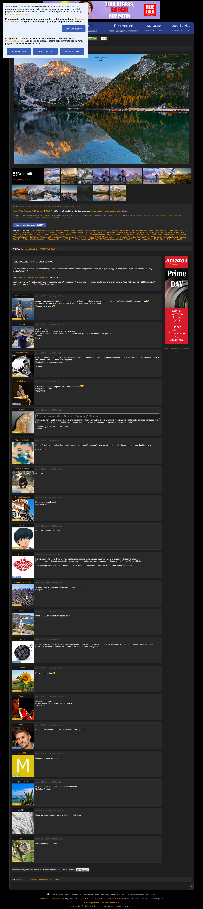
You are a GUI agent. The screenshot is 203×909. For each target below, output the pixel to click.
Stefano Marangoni (139, 239)
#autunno (17, 217)
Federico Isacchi (168, 232)
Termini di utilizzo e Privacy (89, 899)
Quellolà (181, 237)
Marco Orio (67, 237)
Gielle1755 (22, 554)
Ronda (71, 239)
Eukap (136, 232)
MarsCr (98, 237)
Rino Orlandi (18, 239)
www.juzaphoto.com (92, 903)
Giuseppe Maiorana (120, 235)
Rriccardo (79, 239)
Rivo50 (36, 239)
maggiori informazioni (16, 14)
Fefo (178, 232)
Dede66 (72, 232)
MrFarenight (122, 237)
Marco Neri (57, 237)
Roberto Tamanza (47, 239)
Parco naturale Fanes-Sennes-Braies (106, 211)
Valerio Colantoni (167, 239)
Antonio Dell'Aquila (120, 230)
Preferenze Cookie (14, 41)
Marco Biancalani (31, 237)
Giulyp (108, 235)
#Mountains (151, 215)
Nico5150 (132, 237)
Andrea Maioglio (104, 230)
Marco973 (77, 237)
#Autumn (51, 217)
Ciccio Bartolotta (26, 232)
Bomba (170, 230)
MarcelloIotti (18, 237)
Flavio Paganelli (50, 235)
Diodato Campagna (85, 232)
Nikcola (140, 237)
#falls (30, 217)
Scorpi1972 (89, 239)
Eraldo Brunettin (114, 232)
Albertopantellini (70, 230)
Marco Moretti (45, 237)
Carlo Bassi (178, 230)
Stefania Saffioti (123, 239)
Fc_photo (156, 232)
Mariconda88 (88, 237)
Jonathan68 (135, 235)
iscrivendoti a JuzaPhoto (33, 277)
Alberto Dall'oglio (55, 230)
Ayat (145, 230)
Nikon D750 (18, 211)
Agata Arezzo (41, 230)
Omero (160, 237)
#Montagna (140, 215)
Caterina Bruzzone (22, 582)
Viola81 (179, 239)
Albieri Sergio (83, 230)
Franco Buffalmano (66, 235)
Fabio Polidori (145, 232)
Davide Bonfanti (61, 232)
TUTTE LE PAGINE (29, 249)
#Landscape (171, 215)
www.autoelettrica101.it (110, 903)
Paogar (174, 237)
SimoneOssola (109, 239)
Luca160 (153, 235)
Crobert (37, 232)
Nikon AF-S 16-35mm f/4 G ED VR (38, 211)
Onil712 (167, 237)
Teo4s (150, 239)
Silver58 (98, 239)
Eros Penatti (127, 232)
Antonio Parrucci (136, 230)
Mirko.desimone (109, 237)
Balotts (151, 230)
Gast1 (86, 235)
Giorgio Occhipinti (97, 235)
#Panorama (161, 215)
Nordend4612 (150, 237)
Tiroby (156, 239)
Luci (160, 235)
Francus (79, 235)
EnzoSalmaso (100, 232)
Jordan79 (145, 235)
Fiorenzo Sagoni (36, 235)
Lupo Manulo (180, 235)
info (176, 351)
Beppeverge (160, 230)
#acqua (180, 215)
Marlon (22, 725)
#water (24, 217)
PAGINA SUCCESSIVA (49, 249)
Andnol (93, 230)
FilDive (25, 235)
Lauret (56, 206)
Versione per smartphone (49, 899)
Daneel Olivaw (48, 232)
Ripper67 (28, 239)
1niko (32, 230)
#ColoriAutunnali (40, 217)
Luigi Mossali (168, 235)
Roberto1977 (61, 239)
